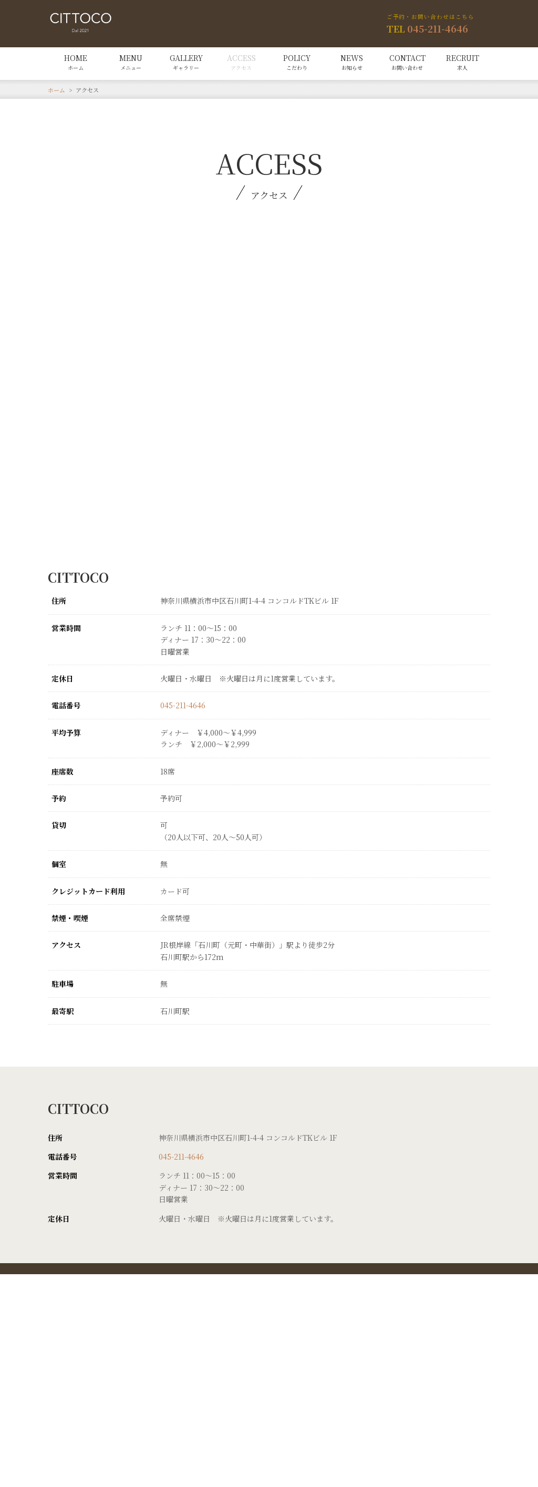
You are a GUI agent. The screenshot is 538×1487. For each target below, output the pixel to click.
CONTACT (407, 62)
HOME (75, 62)
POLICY (297, 62)
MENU (130, 62)
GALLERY (186, 62)
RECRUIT (462, 62)
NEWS (351, 62)
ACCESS (241, 62)
